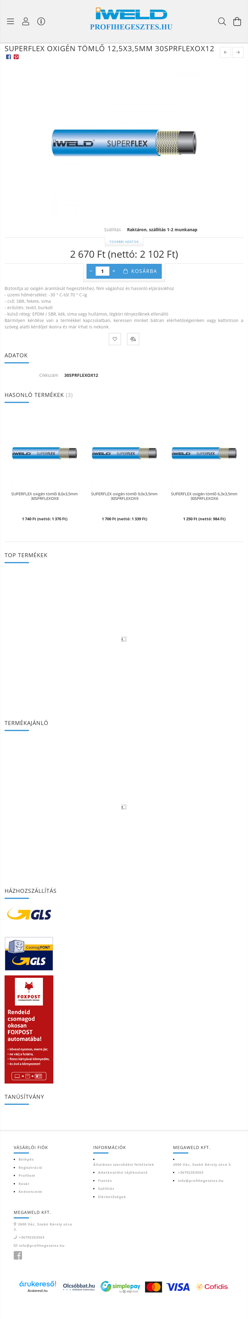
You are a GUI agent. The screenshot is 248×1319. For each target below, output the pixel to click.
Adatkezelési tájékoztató (123, 1190)
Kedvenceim (30, 1209)
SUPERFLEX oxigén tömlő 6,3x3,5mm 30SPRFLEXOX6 (204, 514)
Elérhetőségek (112, 1214)
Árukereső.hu (38, 1308)
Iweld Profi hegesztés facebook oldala (18, 1273)
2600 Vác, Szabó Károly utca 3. (202, 1182)
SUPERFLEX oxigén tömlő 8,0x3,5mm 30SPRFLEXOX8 (44, 514)
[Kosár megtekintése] (237, 21)
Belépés (26, 1177)
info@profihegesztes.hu (201, 1198)
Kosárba (144, 288)
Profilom (27, 1193)
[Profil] (26, 21)
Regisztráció (30, 1185)
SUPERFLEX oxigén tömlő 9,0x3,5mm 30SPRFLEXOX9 (124, 514)
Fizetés (105, 1198)
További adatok (124, 259)
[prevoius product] (225, 70)
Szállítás (106, 1206)
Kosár (24, 1201)
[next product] (237, 70)
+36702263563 (191, 1190)
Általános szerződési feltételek (123, 1182)
